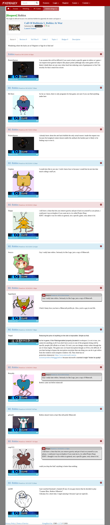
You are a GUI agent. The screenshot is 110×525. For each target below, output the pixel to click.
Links (45, 39)
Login (56, 3)
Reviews (23, 39)
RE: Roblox (13, 88)
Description (76, 39)
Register (65, 3)
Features (46, 3)
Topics (55, 39)
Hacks (13, 39)
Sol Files (34, 39)
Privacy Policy (10, 523)
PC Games (37, 9)
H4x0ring (26, 9)
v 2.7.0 (59, 523)
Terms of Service (22, 523)
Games (75, 3)
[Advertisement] (78, 10)
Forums (15, 9)
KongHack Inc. (47, 523)
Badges (65, 39)
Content (86, 3)
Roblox (11, 54)
